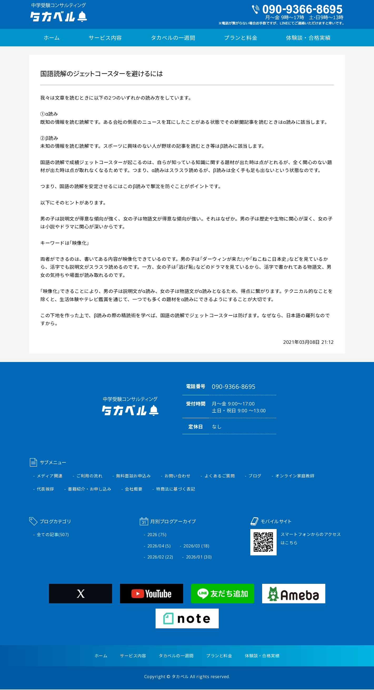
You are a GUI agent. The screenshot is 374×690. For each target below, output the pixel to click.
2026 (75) (157, 535)
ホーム (51, 37)
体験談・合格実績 (308, 37)
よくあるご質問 (220, 476)
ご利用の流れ (89, 476)
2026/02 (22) (160, 558)
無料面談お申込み (133, 476)
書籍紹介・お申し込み (89, 489)
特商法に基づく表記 (176, 489)
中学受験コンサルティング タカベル (58, 12)
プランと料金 (240, 37)
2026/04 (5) (159, 546)
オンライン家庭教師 (295, 476)
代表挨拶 (45, 489)
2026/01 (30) (199, 558)
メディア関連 (50, 476)
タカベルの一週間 (173, 37)
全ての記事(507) (53, 535)
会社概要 (134, 489)
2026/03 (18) (196, 546)
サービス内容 (105, 37)
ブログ (255, 476)
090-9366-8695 (234, 387)
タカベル (180, 677)
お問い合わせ (178, 476)
